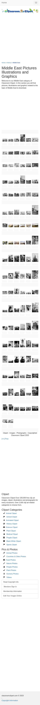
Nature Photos (11, 563)
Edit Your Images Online (12, 596)
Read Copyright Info (10, 582)
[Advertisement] (20, 36)
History (9, 62)
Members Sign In (10, 587)
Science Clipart (11, 527)
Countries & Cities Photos (16, 556)
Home (4, 3)
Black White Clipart (13, 541)
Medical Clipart (12, 534)
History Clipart (11, 524)
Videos (9, 577)
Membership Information (12, 591)
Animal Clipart (11, 513)
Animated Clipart (12, 520)
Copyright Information (10, 700)
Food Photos (11, 560)
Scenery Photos (12, 574)
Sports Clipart (11, 545)
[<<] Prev (5, 439)
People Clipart (11, 538)
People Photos (11, 567)
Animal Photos (11, 553)
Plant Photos (11, 570)
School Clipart (11, 517)
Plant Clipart (11, 531)
